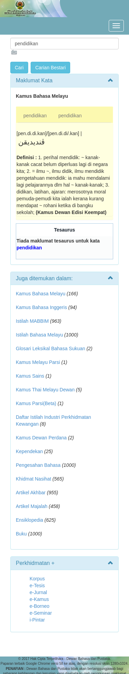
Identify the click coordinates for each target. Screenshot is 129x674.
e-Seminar (41, 613)
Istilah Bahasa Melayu (39, 335)
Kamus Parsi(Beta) (36, 403)
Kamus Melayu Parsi (38, 362)
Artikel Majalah (31, 506)
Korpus (37, 578)
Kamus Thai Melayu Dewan (45, 389)
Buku (21, 533)
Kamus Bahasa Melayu (41, 293)
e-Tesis (37, 585)
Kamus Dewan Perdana (41, 437)
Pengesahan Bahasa (38, 465)
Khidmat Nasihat (33, 479)
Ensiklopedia (29, 520)
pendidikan (35, 115)
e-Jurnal (38, 592)
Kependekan (29, 451)
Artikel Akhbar (30, 492)
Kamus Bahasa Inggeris (41, 307)
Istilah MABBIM (32, 321)
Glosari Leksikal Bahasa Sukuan (50, 348)
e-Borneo (40, 606)
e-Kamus (39, 599)
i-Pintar (37, 620)
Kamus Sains (30, 376)
